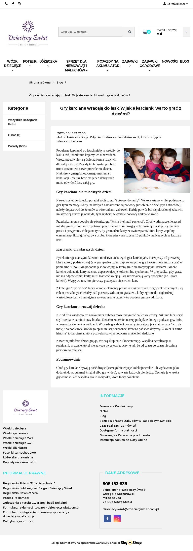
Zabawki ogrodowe (150, 65)
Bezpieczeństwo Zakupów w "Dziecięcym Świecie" (136, 420)
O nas (12, 135)
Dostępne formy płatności (118, 430)
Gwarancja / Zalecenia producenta (125, 435)
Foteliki (30, 63)
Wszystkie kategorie (23, 120)
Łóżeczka (48, 63)
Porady (13, 146)
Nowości (170, 61)
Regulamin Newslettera (20, 493)
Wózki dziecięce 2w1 (18, 438)
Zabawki (130, 63)
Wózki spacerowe (15, 433)
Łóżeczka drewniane (18, 457)
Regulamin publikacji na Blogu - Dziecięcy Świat (37, 488)
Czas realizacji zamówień (118, 425)
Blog (184, 61)
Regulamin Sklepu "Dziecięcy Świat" (29, 483)
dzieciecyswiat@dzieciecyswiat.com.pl (131, 509)
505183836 (6, 3)
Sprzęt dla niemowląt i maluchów (76, 65)
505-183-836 (115, 483)
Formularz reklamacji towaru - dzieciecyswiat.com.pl (41, 507)
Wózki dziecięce (12, 65)
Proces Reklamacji (16, 497)
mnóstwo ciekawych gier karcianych (123, 257)
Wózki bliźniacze (15, 447)
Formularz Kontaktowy (116, 406)
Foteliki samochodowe (19, 452)
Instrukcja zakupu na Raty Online (123, 440)
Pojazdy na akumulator (107, 65)
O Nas (104, 411)
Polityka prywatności (18, 521)
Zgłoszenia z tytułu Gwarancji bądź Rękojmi (35, 502)
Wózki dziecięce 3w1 (18, 443)
